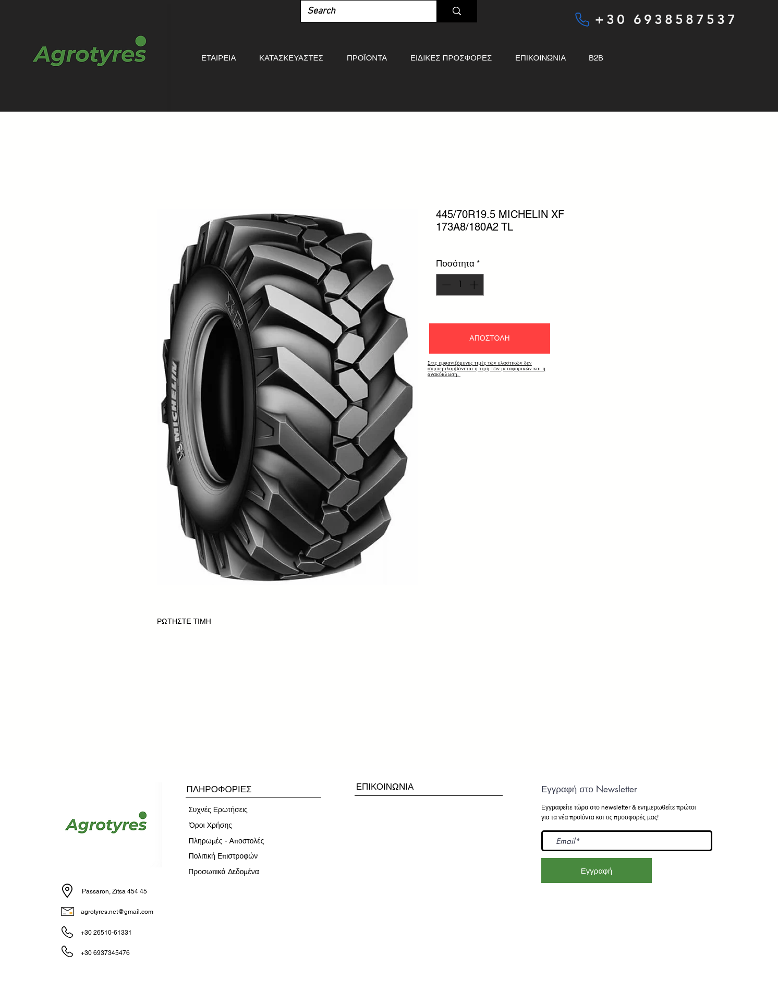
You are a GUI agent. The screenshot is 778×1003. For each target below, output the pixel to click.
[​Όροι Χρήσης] (211, 825)
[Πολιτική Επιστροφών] (223, 856)
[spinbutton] (460, 284)
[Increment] (475, 284)
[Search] (361, 11)
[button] (490, 338)
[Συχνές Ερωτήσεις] (218, 810)
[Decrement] (445, 284)
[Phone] (582, 19)
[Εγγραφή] (596, 870)
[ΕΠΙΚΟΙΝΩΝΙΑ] (385, 787)
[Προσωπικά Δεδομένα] (224, 872)
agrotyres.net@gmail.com (117, 911)
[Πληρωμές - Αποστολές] (226, 841)
